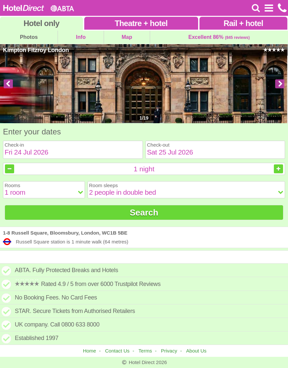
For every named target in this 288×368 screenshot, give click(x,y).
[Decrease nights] (9, 168)
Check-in (14, 145)
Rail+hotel (243, 23)
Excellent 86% (219, 37)
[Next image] (279, 83)
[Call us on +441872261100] (281, 7)
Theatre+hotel (141, 23)
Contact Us (117, 351)
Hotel (41, 23)
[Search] (255, 7)
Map (127, 37)
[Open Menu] (268, 7)
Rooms (12, 185)
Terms (145, 351)
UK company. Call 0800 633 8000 (57, 324)
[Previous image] (8, 83)
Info (81, 37)
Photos (29, 37)
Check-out (158, 145)
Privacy (169, 351)
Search (144, 212)
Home (89, 351)
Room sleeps (103, 185)
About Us (196, 351)
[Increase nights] (278, 168)
